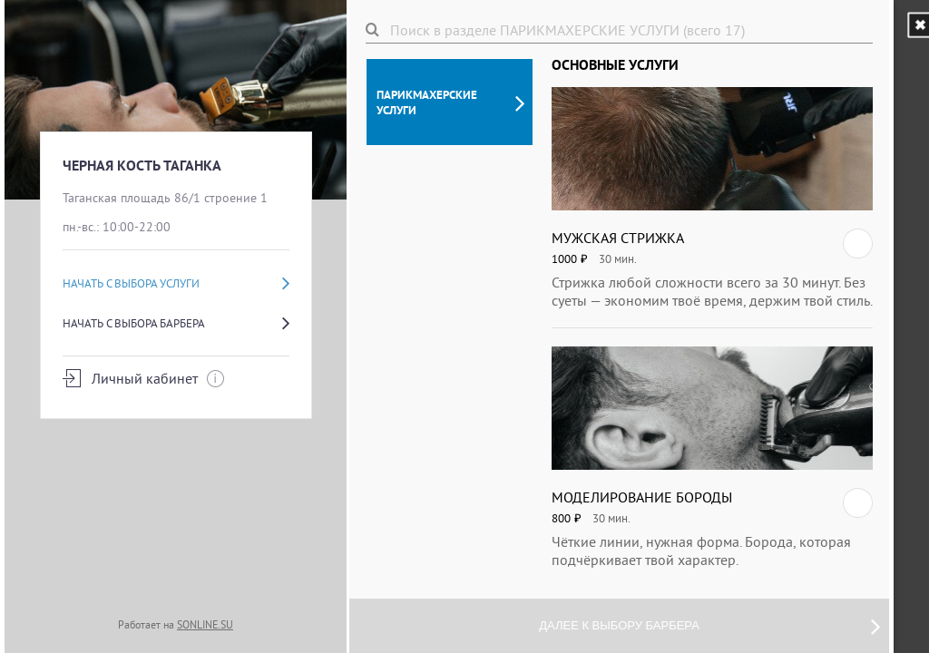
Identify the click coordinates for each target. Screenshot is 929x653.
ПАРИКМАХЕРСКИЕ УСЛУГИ (450, 102)
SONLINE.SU (205, 624)
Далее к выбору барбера (709, 625)
